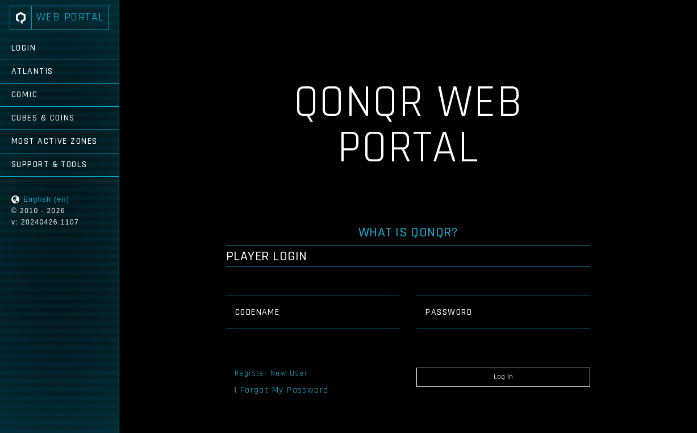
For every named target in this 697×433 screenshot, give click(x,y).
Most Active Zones (54, 141)
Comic (24, 95)
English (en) (46, 199)
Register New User (271, 373)
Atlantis (32, 71)
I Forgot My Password (282, 390)
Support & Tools (49, 164)
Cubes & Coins (43, 118)
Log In (503, 377)
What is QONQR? (408, 232)
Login (23, 48)
